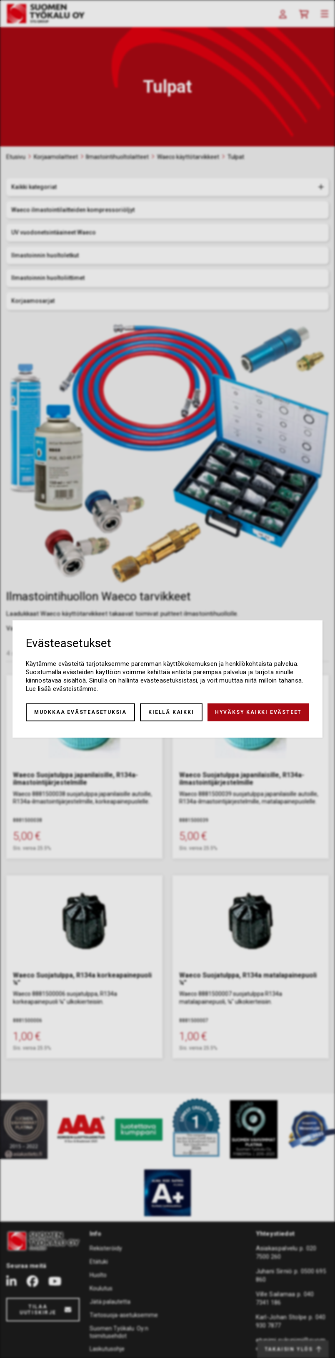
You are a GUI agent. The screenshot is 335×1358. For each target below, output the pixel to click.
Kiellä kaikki (171, 712)
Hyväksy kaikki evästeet (258, 712)
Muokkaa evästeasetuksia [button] (80, 712)
